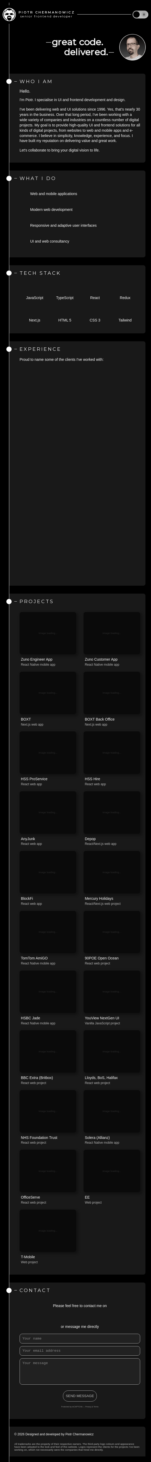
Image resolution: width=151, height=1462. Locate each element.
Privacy (88, 1412)
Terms (96, 1412)
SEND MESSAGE (80, 1401)
